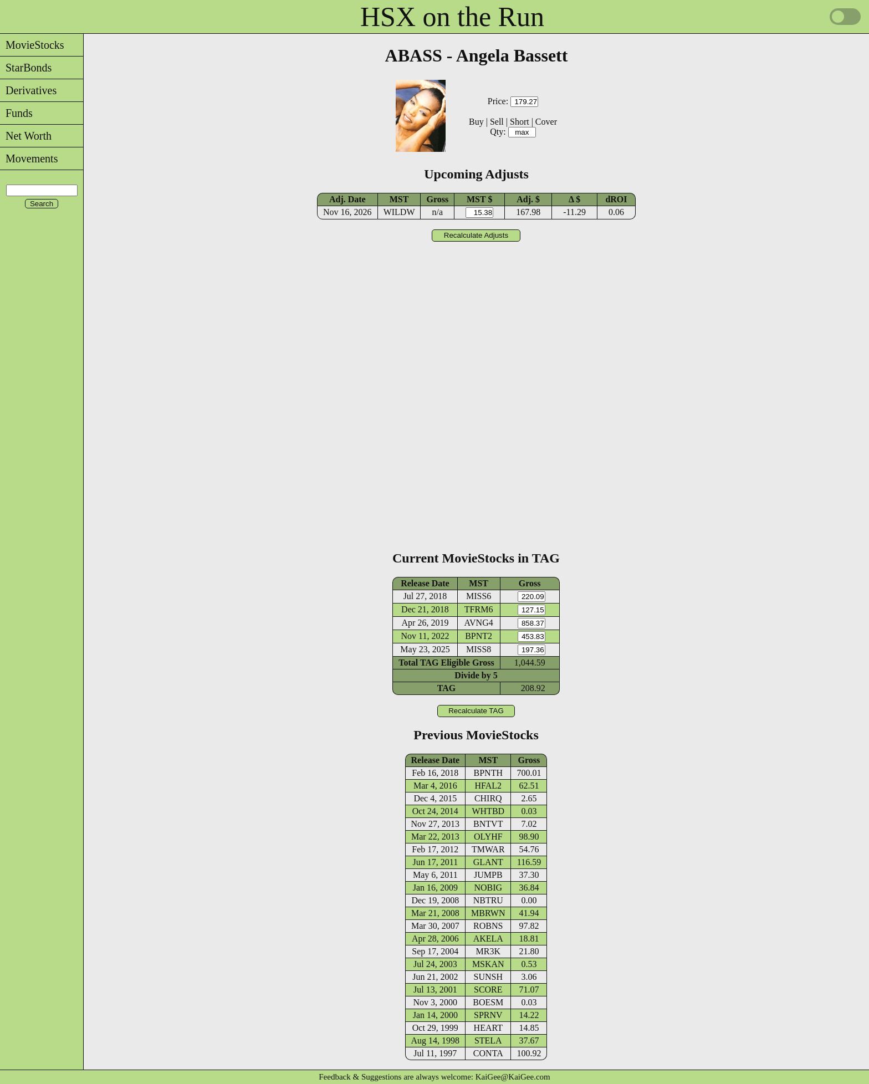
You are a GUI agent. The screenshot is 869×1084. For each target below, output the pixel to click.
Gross (437, 199)
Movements (29, 158)
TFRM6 (478, 609)
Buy (476, 121)
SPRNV (488, 1015)
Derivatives (28, 90)
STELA (488, 1040)
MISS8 (478, 649)
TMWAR (488, 849)
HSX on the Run (452, 16)
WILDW (399, 212)
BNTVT (488, 824)
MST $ (479, 199)
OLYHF (488, 836)
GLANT (488, 862)
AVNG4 (478, 622)
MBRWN (488, 913)
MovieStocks (32, 45)
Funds (16, 113)
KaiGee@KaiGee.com (513, 1076)
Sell (497, 121)
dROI (616, 199)
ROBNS (488, 925)
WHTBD (488, 811)
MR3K (488, 951)
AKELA (488, 938)
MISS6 (478, 596)
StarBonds (26, 68)
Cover (546, 121)
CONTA (488, 1053)
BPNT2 (478, 636)
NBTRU (488, 900)
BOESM (488, 1002)
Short (519, 121)
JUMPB (488, 875)
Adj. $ (528, 199)
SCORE (488, 989)
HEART (488, 1027)
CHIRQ (488, 798)
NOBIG (488, 887)
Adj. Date (347, 199)
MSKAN (488, 964)
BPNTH (488, 773)
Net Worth (26, 136)
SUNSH (488, 976)
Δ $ (574, 199)
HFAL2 (488, 785)
